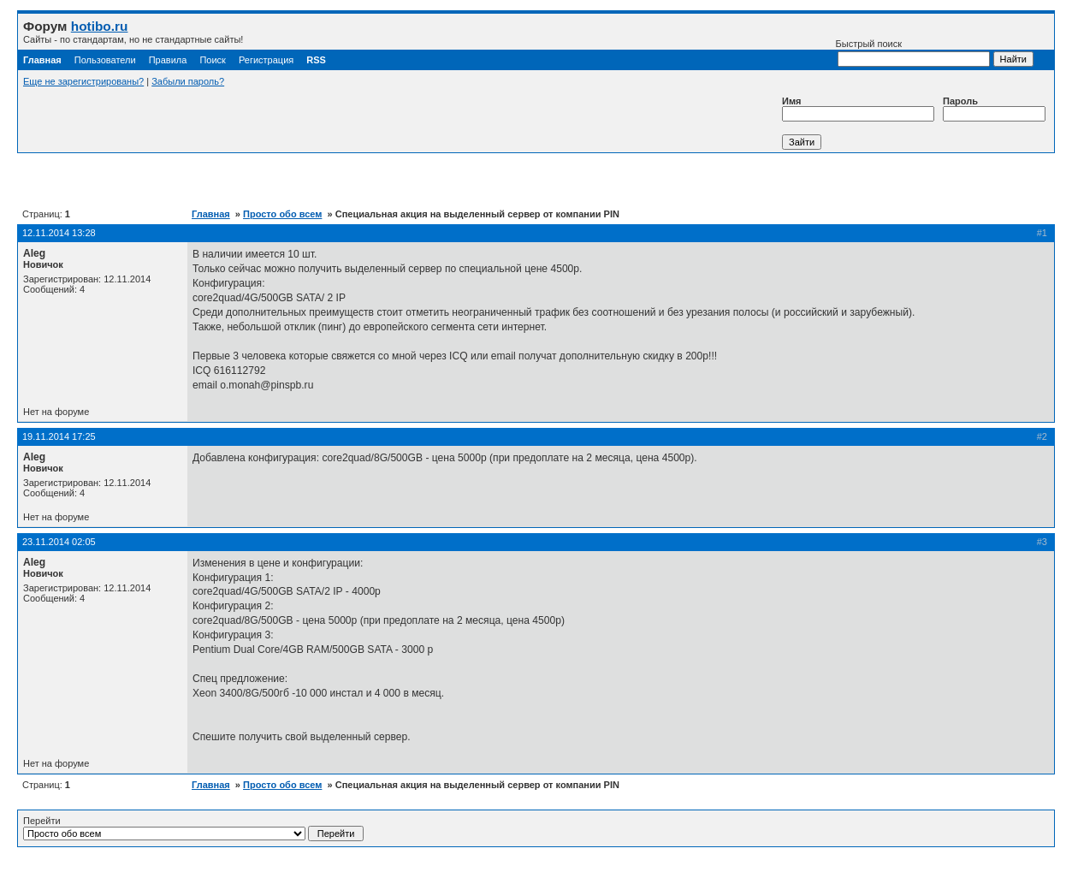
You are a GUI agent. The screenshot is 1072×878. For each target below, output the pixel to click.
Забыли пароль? (187, 81)
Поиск (212, 60)
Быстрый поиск (913, 53)
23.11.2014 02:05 (59, 542)
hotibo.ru (99, 26)
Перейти (193, 828)
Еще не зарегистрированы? (83, 81)
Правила (168, 60)
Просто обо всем (282, 214)
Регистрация (266, 60)
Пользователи (105, 60)
